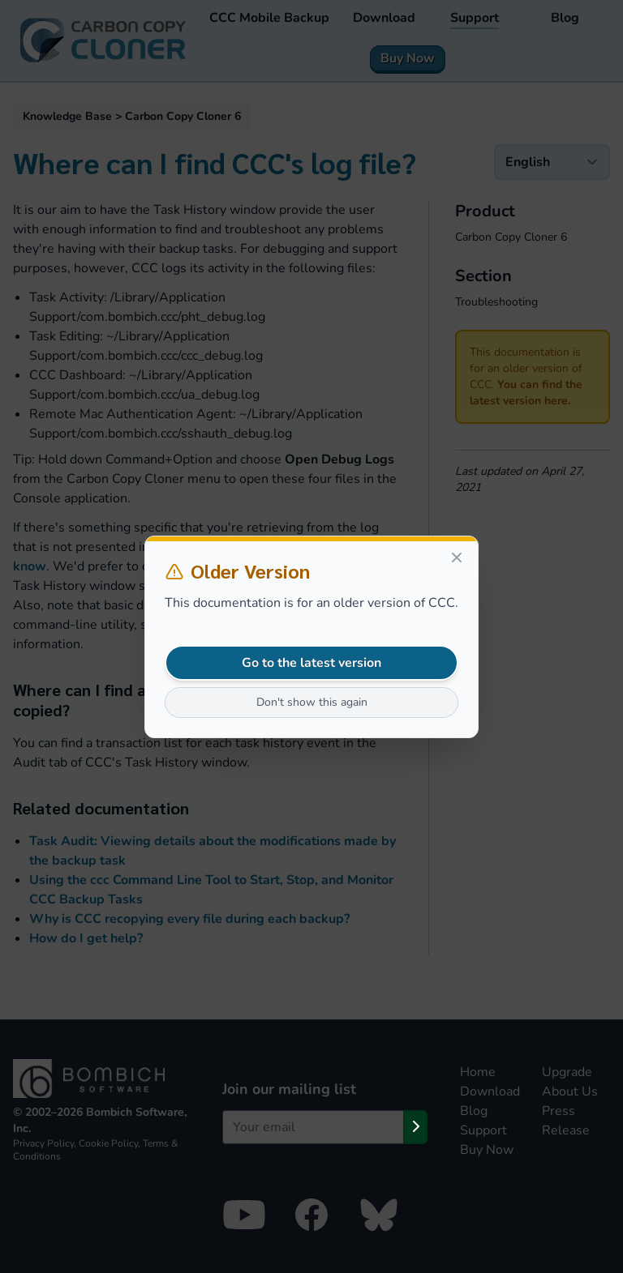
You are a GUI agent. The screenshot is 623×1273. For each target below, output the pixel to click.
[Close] (456, 557)
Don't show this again (311, 702)
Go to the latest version (311, 663)
